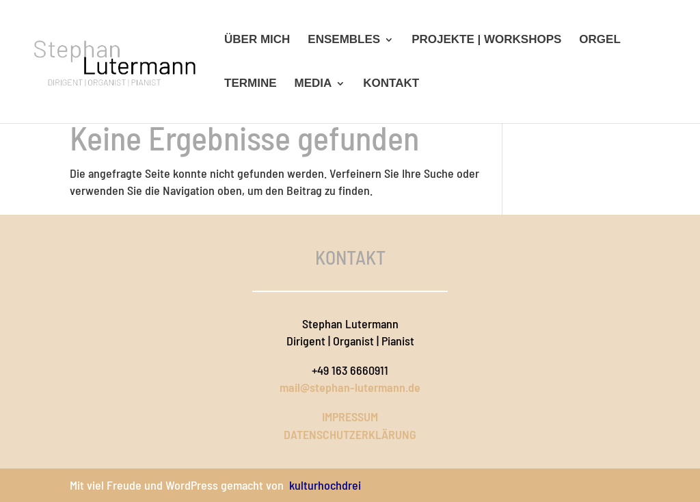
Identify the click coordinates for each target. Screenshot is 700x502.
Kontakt (391, 84)
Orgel (599, 40)
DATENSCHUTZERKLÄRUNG (350, 434)
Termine (250, 84)
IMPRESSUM (350, 416)
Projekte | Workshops (486, 40)
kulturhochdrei (325, 484)
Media (313, 84)
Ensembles (344, 40)
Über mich (257, 40)
